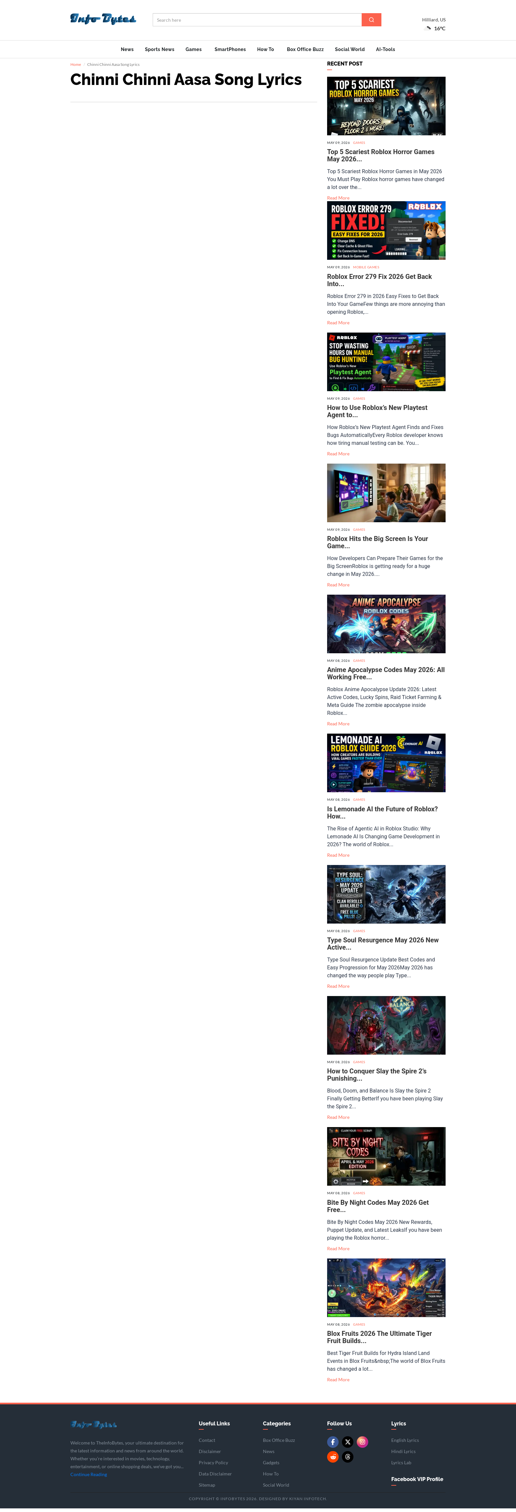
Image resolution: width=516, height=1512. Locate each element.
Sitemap (207, 1489)
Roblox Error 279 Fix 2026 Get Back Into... (379, 283)
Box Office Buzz (305, 49)
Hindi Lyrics (403, 1455)
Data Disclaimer (215, 1477)
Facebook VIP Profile (417, 1483)
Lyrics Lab (401, 1466)
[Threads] (347, 1461)
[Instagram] (362, 1446)
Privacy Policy (213, 1466)
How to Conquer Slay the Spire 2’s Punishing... (376, 1078)
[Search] (371, 19)
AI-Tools (385, 49)
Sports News (159, 49)
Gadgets (271, 1466)
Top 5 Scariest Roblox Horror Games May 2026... (380, 159)
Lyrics (398, 1427)
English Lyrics (405, 1444)
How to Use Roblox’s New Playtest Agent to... (377, 414)
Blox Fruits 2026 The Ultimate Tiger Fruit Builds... (379, 1340)
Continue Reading (88, 1478)
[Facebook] (333, 1446)
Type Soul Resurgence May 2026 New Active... (383, 947)
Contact (207, 1444)
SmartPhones (230, 49)
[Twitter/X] (347, 1446)
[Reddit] (333, 1461)
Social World (350, 49)
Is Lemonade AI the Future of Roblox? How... (382, 816)
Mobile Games (366, 271)
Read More (338, 201)
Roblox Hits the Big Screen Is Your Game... (377, 546)
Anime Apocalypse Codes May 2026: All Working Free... (386, 677)
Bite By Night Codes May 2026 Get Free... (378, 1209)
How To (265, 49)
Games (194, 49)
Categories (277, 1427)
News (127, 49)
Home (75, 68)
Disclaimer (210, 1455)
